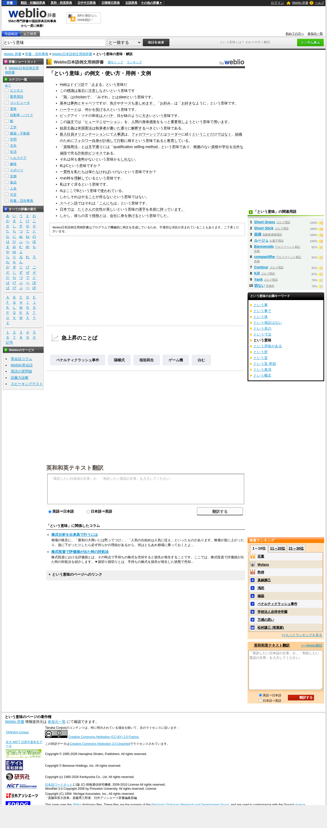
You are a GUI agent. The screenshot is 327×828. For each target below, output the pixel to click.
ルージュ (261, 240)
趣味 (13, 164)
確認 (261, 596)
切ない (259, 285)
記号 (9, 342)
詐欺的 (83, 153)
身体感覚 (149, 122)
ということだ (203, 134)
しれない (128, 159)
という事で (262, 311)
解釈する (138, 128)
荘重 (261, 556)
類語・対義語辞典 (33, 3)
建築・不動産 (20, 133)
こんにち (106, 203)
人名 (13, 188)
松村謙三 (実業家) (271, 627)
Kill (257, 273)
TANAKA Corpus (17, 732)
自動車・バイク (21, 115)
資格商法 (70, 147)
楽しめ (140, 103)
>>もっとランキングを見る (302, 635)
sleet (122, 97)
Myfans (263, 564)
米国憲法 (85, 128)
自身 (95, 141)
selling (139, 147)
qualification (123, 147)
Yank (258, 279)
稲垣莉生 (146, 360)
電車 (13, 109)
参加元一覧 (315, 33)
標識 (70, 91)
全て (8, 85)
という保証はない (267, 322)
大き (145, 116)
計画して (110, 141)
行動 (120, 141)
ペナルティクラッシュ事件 (77, 360)
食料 (81, 159)
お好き (186, 103)
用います (221, 122)
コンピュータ (20, 103)
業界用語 (16, 96)
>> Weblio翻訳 (311, 645)
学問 (13, 139)
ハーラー (67, 109)
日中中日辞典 (86, 3)
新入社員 (67, 134)
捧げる (133, 216)
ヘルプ (319, 3)
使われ (105, 191)
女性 (99, 209)
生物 (13, 176)
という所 (260, 352)
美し (109, 209)
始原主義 (67, 128)
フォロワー (83, 141)
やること (88, 197)
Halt (63, 84)
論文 (70, 122)
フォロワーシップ (145, 134)
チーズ (126, 103)
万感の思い (266, 620)
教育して (174, 141)
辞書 (10, 3)
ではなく (224, 134)
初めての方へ (295, 33)
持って (165, 209)
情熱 (95, 216)
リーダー (174, 134)
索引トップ (115, 62)
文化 (13, 145)
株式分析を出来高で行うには (74, 535)
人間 (134, 122)
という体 (260, 317)
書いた (115, 128)
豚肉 (74, 103)
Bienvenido (264, 246)
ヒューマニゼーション (103, 122)
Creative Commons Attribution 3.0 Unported (99, 744)
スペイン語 (69, 203)
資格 (214, 147)
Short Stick (264, 228)
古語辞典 (131, 3)
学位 (225, 147)
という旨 (260, 358)
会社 (113, 216)
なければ (103, 172)
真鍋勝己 (264, 580)
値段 (63, 153)
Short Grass (264, 222)
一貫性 (65, 172)
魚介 (113, 103)
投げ (99, 109)
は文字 (90, 147)
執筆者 (101, 128)
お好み (165, 103)
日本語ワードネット (59, 784)
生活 (13, 152)
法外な (238, 147)
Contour (261, 267)
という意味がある (267, 346)
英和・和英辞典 (61, 3)
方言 (13, 194)
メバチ (108, 116)
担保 (257, 234)
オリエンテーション (90, 134)
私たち (79, 172)
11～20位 (277, 548)
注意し (93, 91)
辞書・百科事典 (36, 54)
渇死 (261, 588)
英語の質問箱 (21, 371)
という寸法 (262, 334)
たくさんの (87, 209)
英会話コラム (21, 359)
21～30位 (296, 548)
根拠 (197, 147)
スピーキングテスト (27, 384)
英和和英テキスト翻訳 (74, 467)
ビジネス (95, 153)
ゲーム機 (176, 360)
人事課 (118, 134)
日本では (67, 209)
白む (201, 360)
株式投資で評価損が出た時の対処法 (80, 552)
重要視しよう (181, 122)
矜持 (261, 572)
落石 (81, 91)
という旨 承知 (264, 364)
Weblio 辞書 (300, 3)
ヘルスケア (18, 158)
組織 (238, 134)
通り (124, 128)
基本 (63, 103)
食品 (13, 182)
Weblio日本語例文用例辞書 (72, 54)
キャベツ (88, 103)
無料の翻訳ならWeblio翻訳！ (87, 18)
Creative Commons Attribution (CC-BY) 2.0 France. (103, 737)
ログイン (277, 3)
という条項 (262, 369)
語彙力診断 (20, 378)
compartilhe (264, 257)
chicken (80, 97)
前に (156, 209)
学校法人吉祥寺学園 (272, 612)
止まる (96, 84)
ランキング (134, 62)
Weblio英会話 (22, 365)
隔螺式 (119, 360)
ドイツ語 (77, 84)
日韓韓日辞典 (110, 3)
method (151, 147)
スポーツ (16, 170)
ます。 (151, 103)
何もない (106, 197)
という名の (262, 328)
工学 (13, 127)
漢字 (142, 209)
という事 (260, 305)
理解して (81, 178)
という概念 (262, 375)
